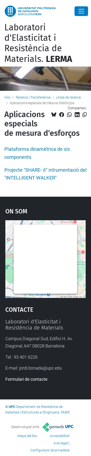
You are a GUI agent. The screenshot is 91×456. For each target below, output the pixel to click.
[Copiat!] (85, 115)
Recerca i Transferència (33, 97)
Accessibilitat (60, 436)
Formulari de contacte (26, 379)
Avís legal (61, 443)
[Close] (81, 11)
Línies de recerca (68, 97)
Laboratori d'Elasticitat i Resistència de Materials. (38, 43)
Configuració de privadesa (50, 450)
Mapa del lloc (27, 436)
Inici (7, 97)
